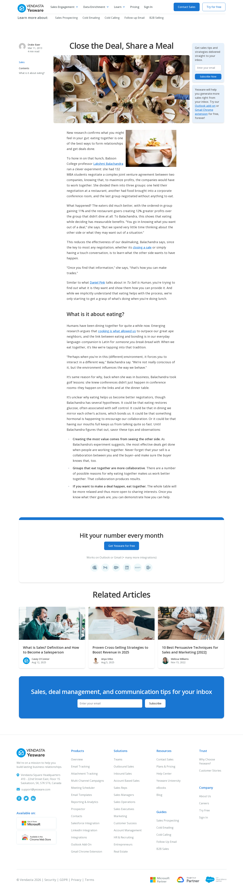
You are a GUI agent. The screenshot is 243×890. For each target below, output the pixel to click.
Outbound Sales (124, 766)
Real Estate (121, 851)
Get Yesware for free (121, 546)
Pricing (134, 7)
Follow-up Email (133, 18)
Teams (118, 759)
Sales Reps (120, 788)
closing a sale (142, 247)
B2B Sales (162, 849)
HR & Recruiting (124, 837)
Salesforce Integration (85, 823)
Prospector (78, 809)
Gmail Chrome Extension (86, 851)
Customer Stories (210, 770)
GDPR (64, 880)
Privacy (76, 880)
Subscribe (155, 703)
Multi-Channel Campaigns (87, 781)
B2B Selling (154, 18)
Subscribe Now (208, 76)
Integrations (79, 837)
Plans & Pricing (165, 766)
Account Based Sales (127, 781)
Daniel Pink (97, 282)
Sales (22, 62)
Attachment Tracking (84, 773)
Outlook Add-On (81, 844)
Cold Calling (110, 18)
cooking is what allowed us (117, 331)
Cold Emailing (89, 18)
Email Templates (81, 795)
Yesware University (168, 781)
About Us (205, 796)
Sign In (148, 7)
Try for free (214, 7)
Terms (89, 880)
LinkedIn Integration (84, 830)
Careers (204, 803)
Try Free (204, 810)
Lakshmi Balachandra (108, 164)
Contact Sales (186, 7)
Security (50, 880)
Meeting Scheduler (83, 788)
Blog (159, 795)
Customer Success (125, 823)
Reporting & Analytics (84, 802)
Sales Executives (124, 809)
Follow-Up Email (166, 842)
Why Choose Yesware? (207, 761)
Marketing (120, 816)
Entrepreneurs (123, 844)
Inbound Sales (123, 773)
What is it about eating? (32, 73)
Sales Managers (124, 795)
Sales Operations (124, 802)
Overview (77, 759)
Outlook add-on (205, 106)
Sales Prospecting (64, 18)
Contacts (76, 816)
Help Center (164, 773)
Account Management (128, 830)
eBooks (161, 788)
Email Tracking (80, 766)
